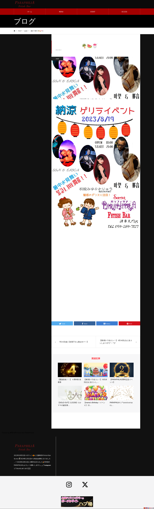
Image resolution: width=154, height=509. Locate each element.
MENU (61, 12)
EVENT (92, 12)
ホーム (29, 12)
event (57, 59)
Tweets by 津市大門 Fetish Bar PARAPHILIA (18, 433)
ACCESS (124, 12)
